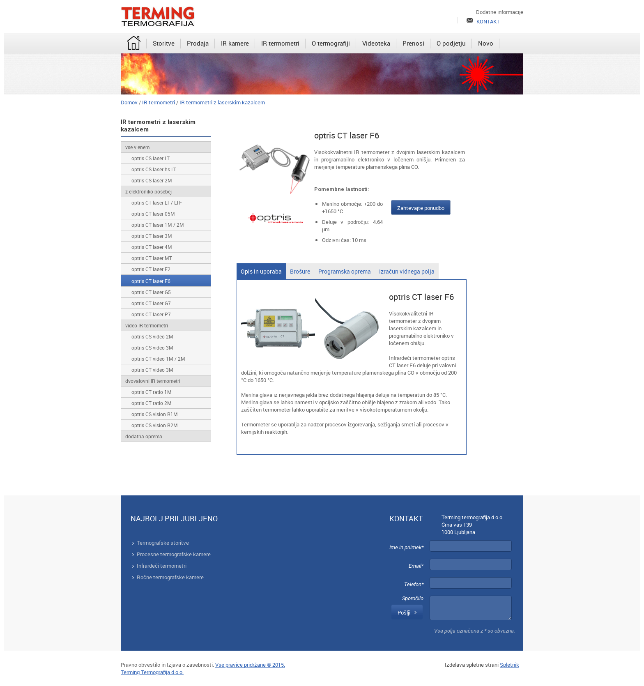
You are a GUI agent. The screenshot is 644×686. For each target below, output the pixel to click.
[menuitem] (134, 43)
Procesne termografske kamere (174, 554)
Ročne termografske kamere (170, 577)
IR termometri (158, 102)
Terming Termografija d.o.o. (152, 672)
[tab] (261, 271)
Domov (129, 102)
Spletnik (509, 664)
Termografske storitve (163, 542)
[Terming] (158, 16)
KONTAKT (488, 21)
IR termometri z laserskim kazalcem (222, 102)
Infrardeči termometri (161, 565)
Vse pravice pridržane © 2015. (250, 664)
